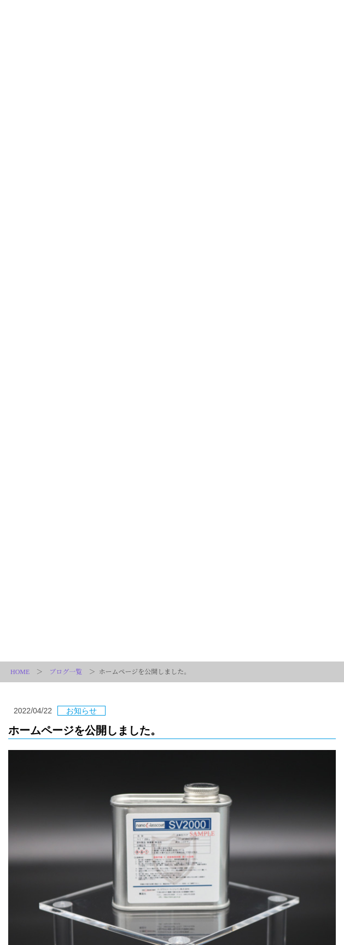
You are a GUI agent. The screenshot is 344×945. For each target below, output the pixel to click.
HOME (20, 672)
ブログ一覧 (65, 672)
